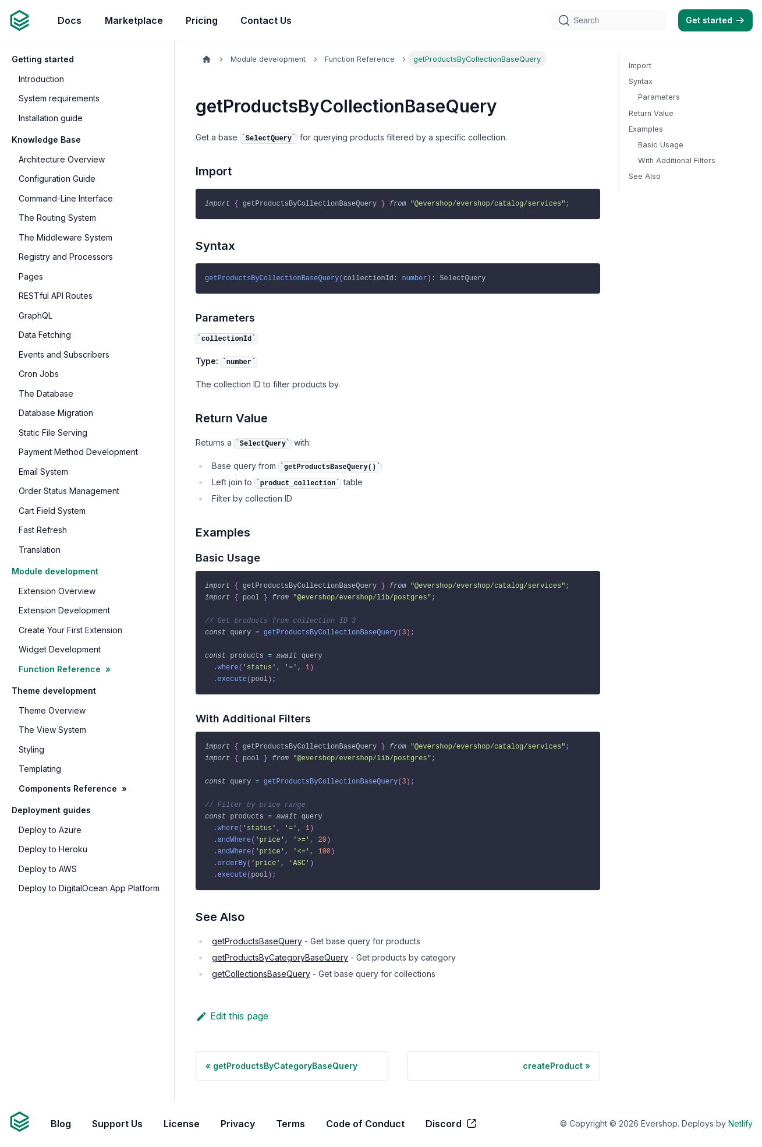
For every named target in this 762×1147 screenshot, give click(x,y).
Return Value (651, 113)
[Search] (609, 20)
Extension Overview (57, 591)
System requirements (59, 98)
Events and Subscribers (64, 354)
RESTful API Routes (56, 296)
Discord (451, 1124)
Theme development (54, 691)
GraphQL (35, 315)
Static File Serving (53, 432)
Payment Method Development (78, 452)
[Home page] (207, 59)
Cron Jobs (39, 374)
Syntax (641, 81)
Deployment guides (51, 810)
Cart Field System (52, 511)
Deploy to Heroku (53, 849)
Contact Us (266, 20)
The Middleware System (65, 237)
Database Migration (56, 413)
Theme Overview (52, 710)
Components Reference (68, 788)
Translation (40, 550)
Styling (31, 749)
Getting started (43, 59)
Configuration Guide (57, 178)
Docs (69, 20)
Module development (55, 571)
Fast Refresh (43, 530)
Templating (40, 769)
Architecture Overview (62, 159)
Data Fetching (45, 335)
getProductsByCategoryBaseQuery (280, 957)
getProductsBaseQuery (257, 941)
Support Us (117, 1124)
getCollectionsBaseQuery (261, 974)
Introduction (41, 79)
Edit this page (232, 1016)
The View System (52, 730)
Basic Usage (660, 144)
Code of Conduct (365, 1124)
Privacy (238, 1124)
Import (640, 65)
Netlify (740, 1123)
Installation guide (51, 118)
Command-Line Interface (66, 198)
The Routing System (57, 218)
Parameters (659, 97)
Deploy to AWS (48, 869)
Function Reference (60, 669)
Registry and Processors (66, 257)
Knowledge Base (46, 139)
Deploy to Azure (50, 830)
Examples (646, 129)
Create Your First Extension (70, 630)
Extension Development (64, 610)
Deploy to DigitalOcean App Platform (89, 888)
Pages (31, 276)
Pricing (202, 20)
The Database (46, 393)
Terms (290, 1124)
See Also (645, 176)
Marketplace (134, 20)
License (182, 1124)
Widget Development (60, 649)
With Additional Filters (676, 160)
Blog (61, 1124)
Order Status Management (69, 491)
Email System (43, 472)
